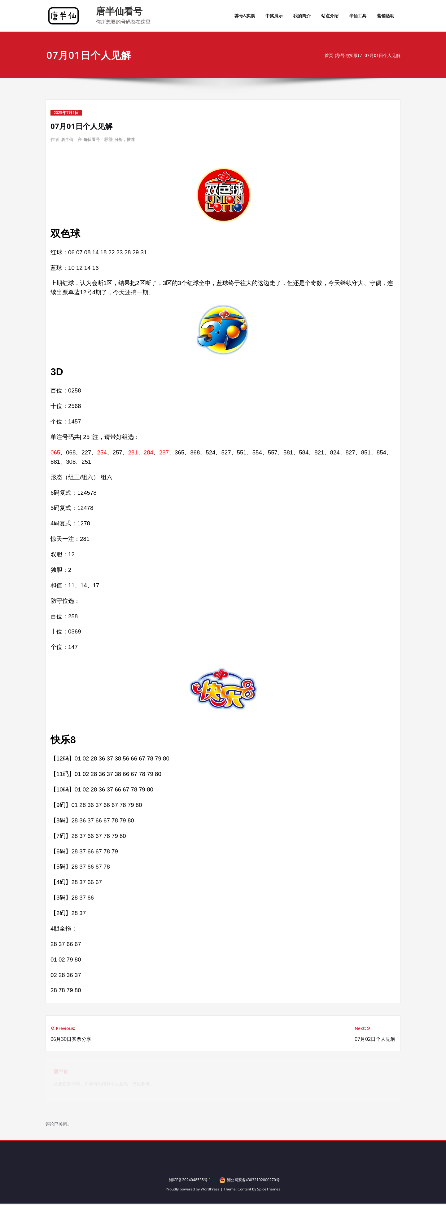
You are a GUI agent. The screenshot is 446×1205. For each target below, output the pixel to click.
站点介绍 (330, 16)
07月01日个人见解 (382, 55)
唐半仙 (67, 139)
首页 (324, 55)
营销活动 (385, 16)
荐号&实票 (244, 16)
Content (244, 1190)
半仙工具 (357, 16)
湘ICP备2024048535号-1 (190, 1181)
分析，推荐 (127, 139)
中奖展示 (274, 16)
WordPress (210, 1190)
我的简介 (302, 16)
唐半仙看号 (119, 11)
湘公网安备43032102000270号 (249, 1181)
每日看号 (93, 139)
